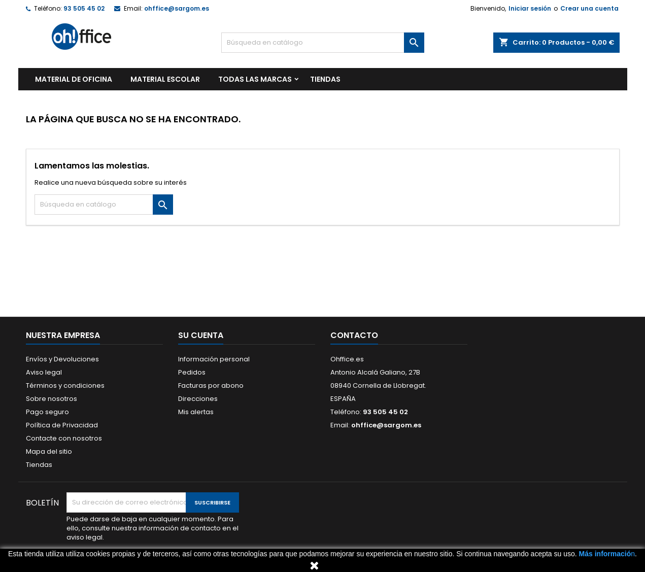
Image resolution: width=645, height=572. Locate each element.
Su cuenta (200, 335)
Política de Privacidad (62, 425)
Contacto (354, 335)
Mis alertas (196, 412)
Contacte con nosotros (64, 438)
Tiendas (39, 464)
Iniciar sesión (529, 8)
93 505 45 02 (84, 8)
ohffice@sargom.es (176, 8)
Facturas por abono (211, 385)
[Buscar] (322, 42)
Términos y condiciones (65, 385)
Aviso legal (44, 372)
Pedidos (192, 372)
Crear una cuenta (589, 8)
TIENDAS (325, 79)
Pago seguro (47, 412)
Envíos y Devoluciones (62, 359)
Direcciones (198, 398)
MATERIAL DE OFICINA (73, 79)
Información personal (214, 359)
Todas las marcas (255, 79)
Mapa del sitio (49, 451)
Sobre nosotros (51, 398)
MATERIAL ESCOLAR (165, 79)
